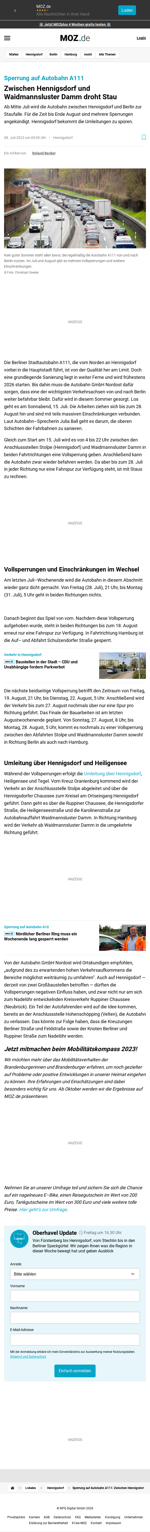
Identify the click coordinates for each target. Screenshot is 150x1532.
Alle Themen (107, 54)
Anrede (15, 1264)
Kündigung (112, 1517)
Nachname (18, 1308)
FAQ (78, 1517)
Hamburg (71, 54)
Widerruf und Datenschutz (28, 1356)
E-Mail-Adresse (22, 1330)
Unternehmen (133, 1517)
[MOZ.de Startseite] (75, 37)
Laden (127, 10)
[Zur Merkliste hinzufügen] (144, 137)
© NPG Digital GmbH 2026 (75, 1508)
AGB (47, 1517)
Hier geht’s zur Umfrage (43, 1209)
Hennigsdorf (34, 54)
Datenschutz (62, 1517)
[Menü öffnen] (7, 38)
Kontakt (96, 1523)
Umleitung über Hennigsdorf (112, 773)
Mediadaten (93, 1517)
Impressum (113, 1523)
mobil (88, 54)
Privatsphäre (16, 1517)
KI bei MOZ (79, 1523)
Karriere (34, 1517)
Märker (14, 54)
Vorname (17, 1286)
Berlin (53, 54)
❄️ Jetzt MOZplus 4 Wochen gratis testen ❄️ (75, 24)
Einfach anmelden (75, 1370)
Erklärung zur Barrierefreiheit (48, 1523)
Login (141, 38)
